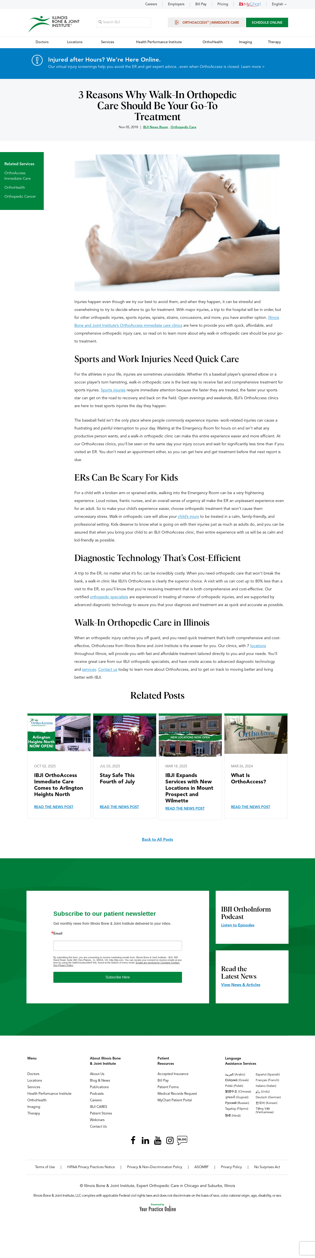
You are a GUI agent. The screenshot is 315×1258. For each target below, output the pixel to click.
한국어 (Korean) (266, 1103)
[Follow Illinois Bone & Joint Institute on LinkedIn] (145, 1140)
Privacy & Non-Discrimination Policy (154, 1167)
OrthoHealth (14, 188)
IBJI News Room (155, 127)
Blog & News (100, 1081)
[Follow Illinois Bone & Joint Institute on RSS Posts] (182, 1140)
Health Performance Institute (49, 1094)
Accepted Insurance (173, 1074)
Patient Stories (101, 1114)
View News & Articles (240, 985)
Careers (151, 4)
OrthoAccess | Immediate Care (206, 22)
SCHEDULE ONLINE (267, 23)
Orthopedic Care (183, 127)
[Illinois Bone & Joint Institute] (54, 24)
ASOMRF (201, 1167)
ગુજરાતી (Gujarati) (236, 1097)
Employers (176, 4)
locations (258, 646)
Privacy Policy (231, 1167)
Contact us (107, 670)
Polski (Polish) (234, 1086)
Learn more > (253, 67)
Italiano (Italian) (266, 1086)
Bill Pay (200, 4)
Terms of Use (45, 1167)
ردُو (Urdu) (263, 1091)
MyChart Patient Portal (175, 1100)
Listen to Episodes (237, 926)
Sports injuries (113, 390)
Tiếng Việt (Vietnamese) (265, 1110)
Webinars (97, 1120)
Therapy (33, 1114)
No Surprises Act (267, 1167)
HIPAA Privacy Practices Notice (91, 1167)
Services (33, 1087)
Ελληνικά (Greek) (236, 1080)
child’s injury (188, 517)
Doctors (33, 1074)
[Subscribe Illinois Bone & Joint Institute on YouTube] (157, 1140)
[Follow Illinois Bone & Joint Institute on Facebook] (133, 1140)
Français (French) (267, 1080)
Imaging (33, 1107)
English (277, 4)
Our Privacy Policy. (63, 965)
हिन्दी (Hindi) (233, 1116)
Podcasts (97, 1094)
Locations (34, 1081)
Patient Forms (168, 1087)
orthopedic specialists (109, 597)
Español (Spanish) (268, 1074)
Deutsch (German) (268, 1097)
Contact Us (98, 1127)
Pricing (222, 4)
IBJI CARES (98, 1107)
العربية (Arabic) (235, 1074)
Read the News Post (53, 807)
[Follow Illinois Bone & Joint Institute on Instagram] (169, 1140)
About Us (97, 1074)
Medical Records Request (177, 1094)
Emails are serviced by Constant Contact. (158, 963)
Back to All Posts (157, 840)
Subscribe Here (118, 977)
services (89, 670)
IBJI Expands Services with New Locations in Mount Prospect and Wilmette (189, 788)
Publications (99, 1087)
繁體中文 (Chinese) (238, 1091)
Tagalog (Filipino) (236, 1109)
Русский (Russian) (237, 1103)
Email (57, 934)
